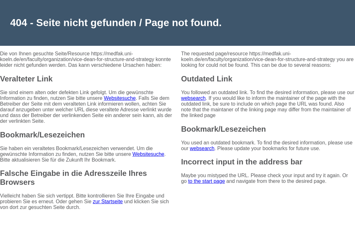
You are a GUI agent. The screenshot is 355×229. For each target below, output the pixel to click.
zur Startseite (108, 201)
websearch (193, 98)
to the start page (206, 181)
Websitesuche (120, 98)
